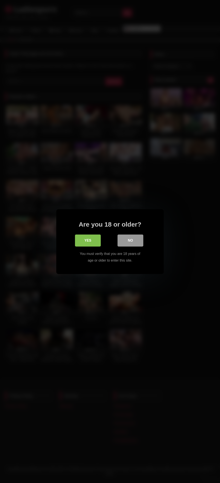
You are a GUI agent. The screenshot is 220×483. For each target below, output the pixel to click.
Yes (87, 240)
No (130, 240)
